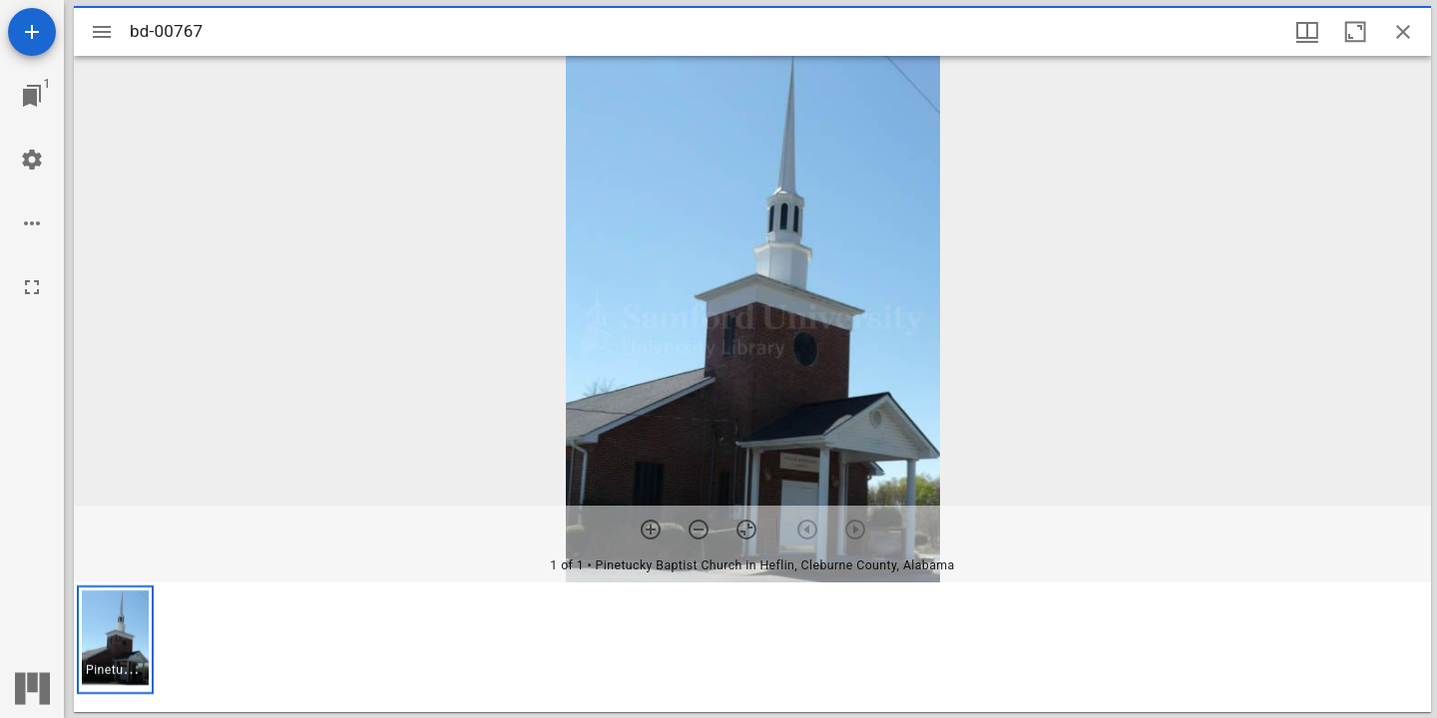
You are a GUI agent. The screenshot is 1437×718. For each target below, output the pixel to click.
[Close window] (1403, 32)
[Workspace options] (32, 223)
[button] (115, 639)
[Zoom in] (651, 529)
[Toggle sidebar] (102, 32)
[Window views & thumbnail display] (1307, 32)
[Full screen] (32, 287)
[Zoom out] (698, 529)
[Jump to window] (32, 96)
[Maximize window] (1355, 32)
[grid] (752, 647)
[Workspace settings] (32, 159)
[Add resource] (32, 32)
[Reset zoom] (746, 529)
